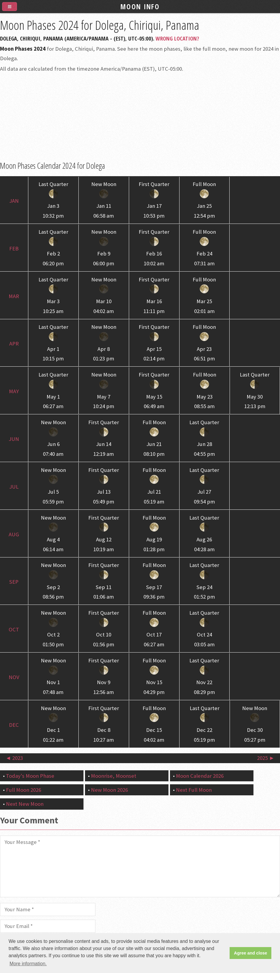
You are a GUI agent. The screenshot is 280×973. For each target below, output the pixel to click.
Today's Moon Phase (30, 775)
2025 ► (265, 757)
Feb (13, 248)
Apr (14, 343)
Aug (14, 534)
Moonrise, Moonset (113, 775)
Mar (14, 296)
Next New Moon (25, 803)
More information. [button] (28, 963)
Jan (14, 200)
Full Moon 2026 (23, 789)
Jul (13, 486)
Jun (14, 439)
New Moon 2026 (109, 789)
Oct (14, 629)
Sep (13, 581)
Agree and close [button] (250, 953)
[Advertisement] (140, 117)
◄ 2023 (14, 757)
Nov (14, 677)
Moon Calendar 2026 (200, 775)
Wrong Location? (177, 38)
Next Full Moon (194, 789)
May (14, 391)
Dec (14, 724)
